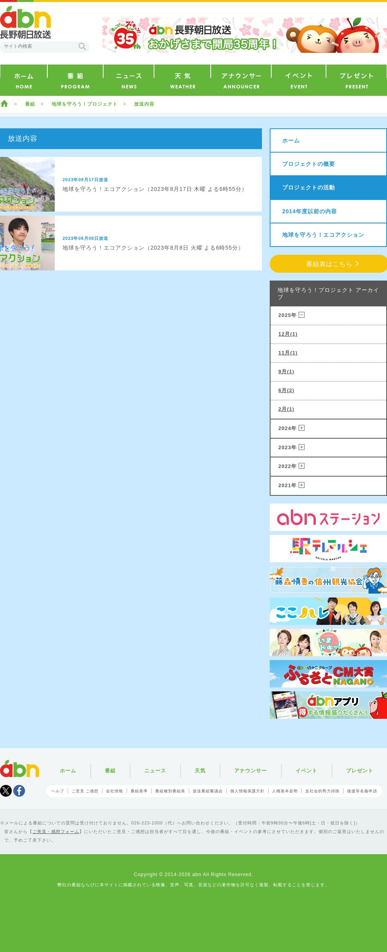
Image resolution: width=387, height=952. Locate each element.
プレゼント (359, 771)
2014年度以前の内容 (309, 211)
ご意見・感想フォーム (55, 831)
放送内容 (144, 104)
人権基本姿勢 (285, 791)
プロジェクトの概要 (308, 164)
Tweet (6, 791)
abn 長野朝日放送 (25, 22)
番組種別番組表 (170, 791)
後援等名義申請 (362, 791)
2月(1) (286, 409)
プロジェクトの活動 (308, 187)
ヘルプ (57, 791)
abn (19, 768)
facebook (19, 791)
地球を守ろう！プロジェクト (85, 104)
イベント (306, 771)
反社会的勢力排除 (322, 791)
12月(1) (287, 334)
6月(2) (286, 390)
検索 (82, 46)
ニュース (155, 771)
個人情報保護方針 (247, 791)
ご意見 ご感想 (85, 791)
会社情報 (114, 791)
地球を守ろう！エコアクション (323, 235)
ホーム (4, 103)
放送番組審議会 (208, 791)
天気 (200, 771)
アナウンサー (250, 771)
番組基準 (139, 791)
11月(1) (287, 353)
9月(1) (286, 371)
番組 (30, 104)
